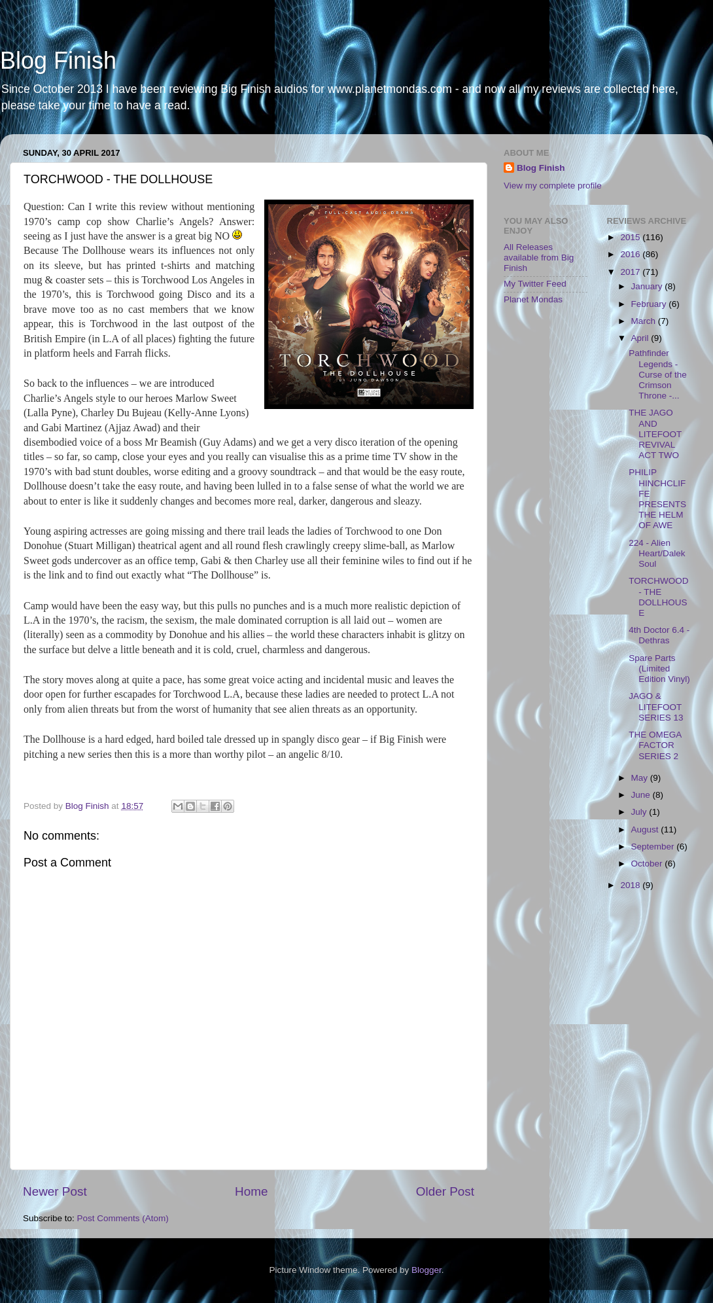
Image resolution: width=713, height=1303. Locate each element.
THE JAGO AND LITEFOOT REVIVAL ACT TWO (655, 434)
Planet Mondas (533, 299)
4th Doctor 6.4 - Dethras (659, 635)
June (642, 795)
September (654, 846)
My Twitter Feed (535, 284)
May (640, 778)
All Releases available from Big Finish (539, 257)
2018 (631, 885)
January (648, 286)
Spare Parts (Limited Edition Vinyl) (659, 668)
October (648, 863)
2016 (631, 254)
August (646, 829)
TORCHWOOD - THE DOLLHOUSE (658, 597)
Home (251, 1191)
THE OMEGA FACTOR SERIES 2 (655, 745)
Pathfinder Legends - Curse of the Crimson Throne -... (658, 374)
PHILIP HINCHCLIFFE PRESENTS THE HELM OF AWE (657, 498)
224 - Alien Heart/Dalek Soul (657, 553)
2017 (631, 272)
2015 (631, 237)
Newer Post (55, 1191)
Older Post (445, 1191)
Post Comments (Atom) (123, 1218)
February (650, 304)
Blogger (426, 1270)
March (644, 321)
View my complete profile (553, 185)
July (640, 812)
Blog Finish (58, 60)
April (641, 338)
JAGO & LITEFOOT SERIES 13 (656, 706)
